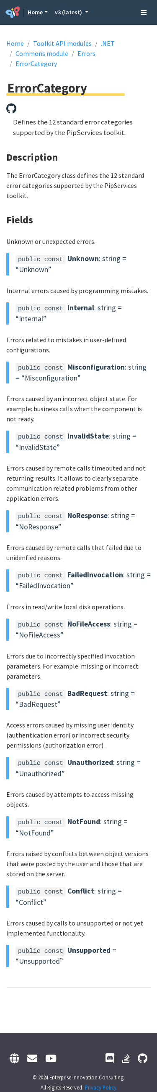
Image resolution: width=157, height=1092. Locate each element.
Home (35, 12)
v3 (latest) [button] (69, 12)
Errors (86, 53)
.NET (108, 43)
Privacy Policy (100, 1087)
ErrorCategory (36, 63)
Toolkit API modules (62, 43)
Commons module (41, 53)
